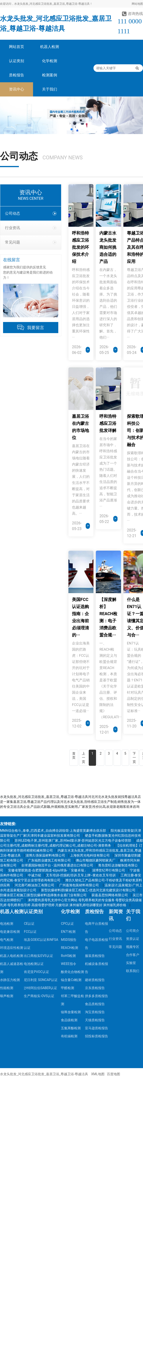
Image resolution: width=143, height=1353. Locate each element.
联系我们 (132, 850)
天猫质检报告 (95, 899)
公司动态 (30, 213)
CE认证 (29, 803)
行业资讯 (30, 228)
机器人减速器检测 (11, 847)
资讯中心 (16, 89)
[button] (71, 129)
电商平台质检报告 (96, 807)
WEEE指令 (68, 843)
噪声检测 (6, 875)
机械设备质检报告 (96, 847)
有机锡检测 (69, 916)
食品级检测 (69, 899)
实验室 (131, 842)
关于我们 (49, 89)
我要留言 (35, 327)
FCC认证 (30, 811)
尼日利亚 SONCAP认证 (40, 859)
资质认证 (132, 818)
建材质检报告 (95, 859)
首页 (74, 756)
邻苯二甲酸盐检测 (72, 879)
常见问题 (30, 242)
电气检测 (6, 819)
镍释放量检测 (71, 891)
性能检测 (6, 867)
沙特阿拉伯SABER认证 (40, 867)
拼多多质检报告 (96, 875)
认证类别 (16, 61)
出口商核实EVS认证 (38, 835)
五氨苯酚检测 (71, 907)
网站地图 (137, 3)
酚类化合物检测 (72, 851)
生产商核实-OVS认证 (39, 875)
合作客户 (132, 834)
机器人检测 (49, 46)
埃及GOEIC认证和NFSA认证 (41, 823)
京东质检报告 (95, 867)
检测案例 (49, 75)
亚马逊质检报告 (96, 907)
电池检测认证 (34, 843)
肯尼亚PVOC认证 (36, 851)
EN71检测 (68, 811)
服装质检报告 (95, 835)
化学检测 (49, 61)
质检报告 (16, 75)
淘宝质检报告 (95, 891)
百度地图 (113, 1074)
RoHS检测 (68, 835)
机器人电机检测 (11, 835)
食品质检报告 (95, 883)
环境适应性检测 (11, 827)
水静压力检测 (10, 859)
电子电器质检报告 (96, 823)
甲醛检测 (67, 867)
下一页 (134, 758)
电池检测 (6, 803)
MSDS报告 (68, 819)
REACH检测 (69, 827)
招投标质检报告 (96, 916)
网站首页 (16, 46)
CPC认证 (67, 803)
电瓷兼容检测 (10, 811)
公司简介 (132, 810)
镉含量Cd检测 (71, 859)
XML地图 (98, 1074)
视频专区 (132, 826)
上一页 (83, 758)
